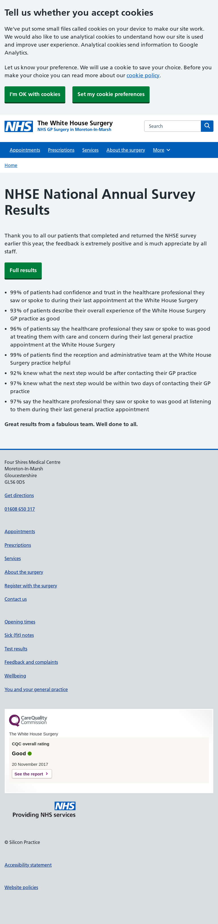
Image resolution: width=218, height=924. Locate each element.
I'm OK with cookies (35, 94)
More (162, 150)
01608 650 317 (20, 509)
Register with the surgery (31, 586)
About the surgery (125, 150)
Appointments (25, 150)
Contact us (16, 599)
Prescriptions (61, 150)
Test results (16, 649)
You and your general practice (36, 689)
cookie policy (143, 75)
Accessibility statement (28, 865)
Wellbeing (15, 676)
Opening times (20, 622)
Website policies (21, 887)
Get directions (19, 495)
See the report (28, 773)
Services (90, 150)
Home (11, 165)
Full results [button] (23, 270)
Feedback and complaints (31, 662)
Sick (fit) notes (19, 635)
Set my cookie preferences (110, 94)
